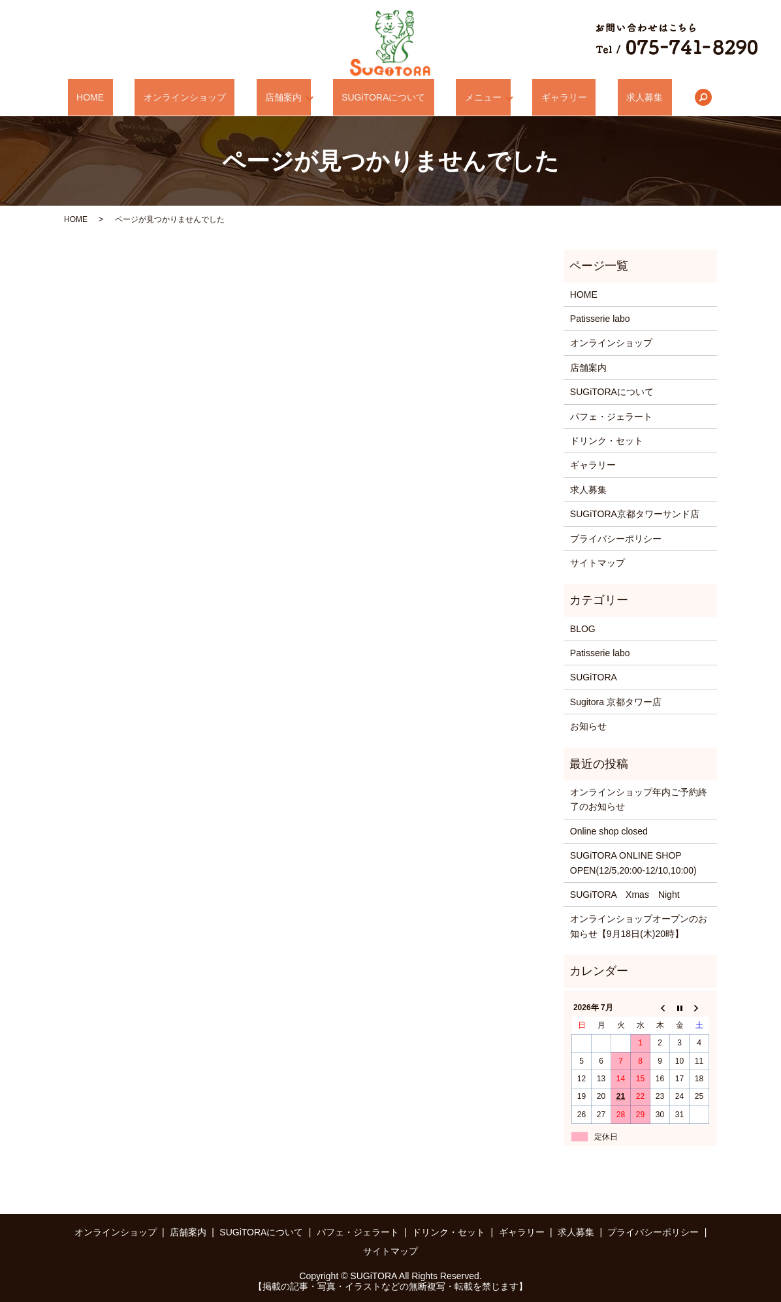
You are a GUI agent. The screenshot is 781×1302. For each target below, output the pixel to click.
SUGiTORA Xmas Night (625, 894)
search (651, 97)
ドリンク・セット (606, 441)
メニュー (466, 97)
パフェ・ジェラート (611, 416)
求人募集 (601, 97)
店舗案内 (292, 97)
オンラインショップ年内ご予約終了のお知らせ (638, 799)
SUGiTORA (593, 677)
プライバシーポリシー (615, 538)
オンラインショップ (210, 97)
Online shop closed (609, 831)
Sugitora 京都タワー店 (615, 702)
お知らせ (588, 726)
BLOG (583, 629)
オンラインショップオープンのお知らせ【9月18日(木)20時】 (638, 925)
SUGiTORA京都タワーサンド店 (634, 514)
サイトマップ (597, 563)
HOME (134, 97)
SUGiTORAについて (383, 97)
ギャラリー (538, 97)
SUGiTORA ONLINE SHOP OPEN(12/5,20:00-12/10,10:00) (633, 862)
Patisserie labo (600, 318)
